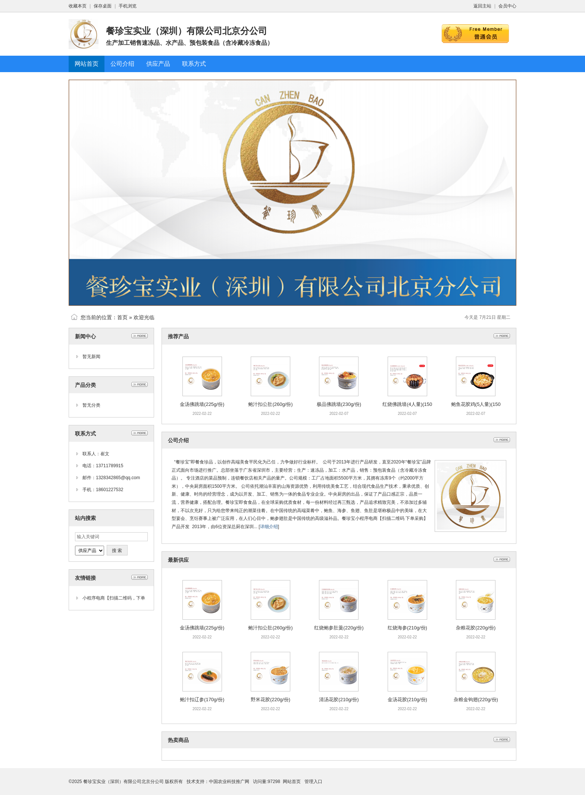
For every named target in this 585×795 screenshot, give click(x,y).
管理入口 (313, 781)
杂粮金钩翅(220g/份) (476, 699)
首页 (122, 317)
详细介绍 (269, 526)
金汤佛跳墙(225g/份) (202, 404)
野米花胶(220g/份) (270, 699)
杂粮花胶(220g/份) (475, 628)
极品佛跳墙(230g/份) (339, 404)
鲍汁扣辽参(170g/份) (202, 699)
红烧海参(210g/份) (407, 628)
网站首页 (292, 781)
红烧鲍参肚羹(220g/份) (338, 628)
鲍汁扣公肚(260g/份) (270, 404)
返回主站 (482, 6)
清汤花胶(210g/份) (339, 699)
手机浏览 (128, 6)
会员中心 (507, 6)
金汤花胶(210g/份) (407, 699)
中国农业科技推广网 (229, 781)
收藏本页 (78, 6)
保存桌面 (103, 6)
